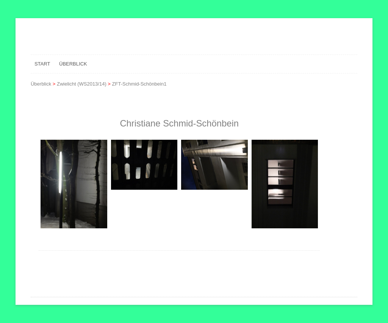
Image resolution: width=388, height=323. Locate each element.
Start (42, 64)
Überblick (73, 64)
